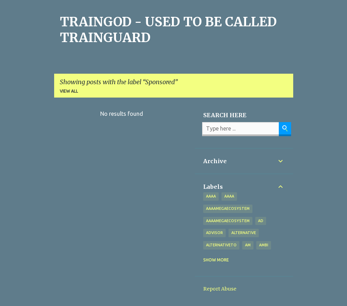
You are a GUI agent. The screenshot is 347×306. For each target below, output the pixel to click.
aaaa (211, 196)
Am (248, 245)
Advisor (214, 233)
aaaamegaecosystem (228, 208)
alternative (243, 233)
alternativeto (221, 245)
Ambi (263, 245)
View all (69, 91)
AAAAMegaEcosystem (228, 221)
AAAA (229, 196)
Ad (260, 221)
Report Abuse (219, 289)
